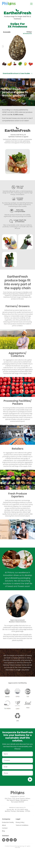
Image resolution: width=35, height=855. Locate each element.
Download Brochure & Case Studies (17, 73)
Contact (4, 828)
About (4, 825)
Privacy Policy (20, 822)
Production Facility (8, 822)
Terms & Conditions (22, 825)
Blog (3, 831)
